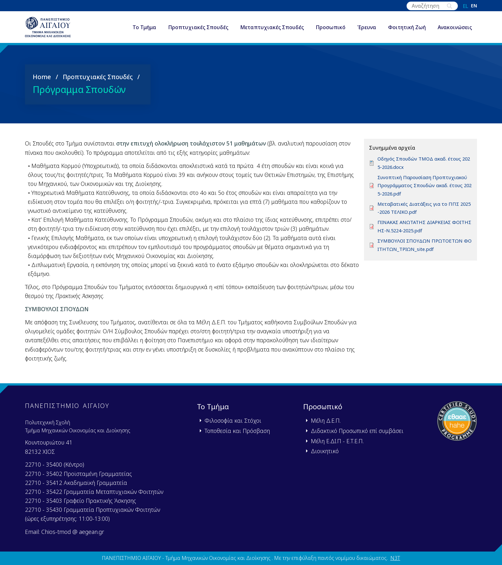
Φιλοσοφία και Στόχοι (233, 420)
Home (42, 81)
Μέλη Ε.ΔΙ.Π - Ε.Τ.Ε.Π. (337, 441)
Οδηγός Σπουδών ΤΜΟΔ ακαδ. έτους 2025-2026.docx (423, 168)
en (474, 6)
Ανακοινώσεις (455, 30)
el (465, 6)
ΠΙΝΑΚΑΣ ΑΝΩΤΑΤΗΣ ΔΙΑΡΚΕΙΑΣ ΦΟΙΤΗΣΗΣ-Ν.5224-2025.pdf (422, 231)
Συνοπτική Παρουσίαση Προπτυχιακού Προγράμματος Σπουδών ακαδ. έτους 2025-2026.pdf (424, 190)
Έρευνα (366, 30)
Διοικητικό (325, 451)
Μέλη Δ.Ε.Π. (326, 420)
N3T (395, 557)
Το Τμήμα (144, 30)
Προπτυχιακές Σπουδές (198, 30)
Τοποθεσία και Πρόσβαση (237, 431)
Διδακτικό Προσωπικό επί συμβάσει (357, 431)
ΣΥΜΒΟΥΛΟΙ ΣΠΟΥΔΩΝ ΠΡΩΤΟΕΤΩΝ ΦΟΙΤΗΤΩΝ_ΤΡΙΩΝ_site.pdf (422, 250)
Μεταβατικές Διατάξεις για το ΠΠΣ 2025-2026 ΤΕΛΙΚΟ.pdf (423, 212)
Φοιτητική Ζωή (407, 30)
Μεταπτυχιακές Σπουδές (272, 30)
